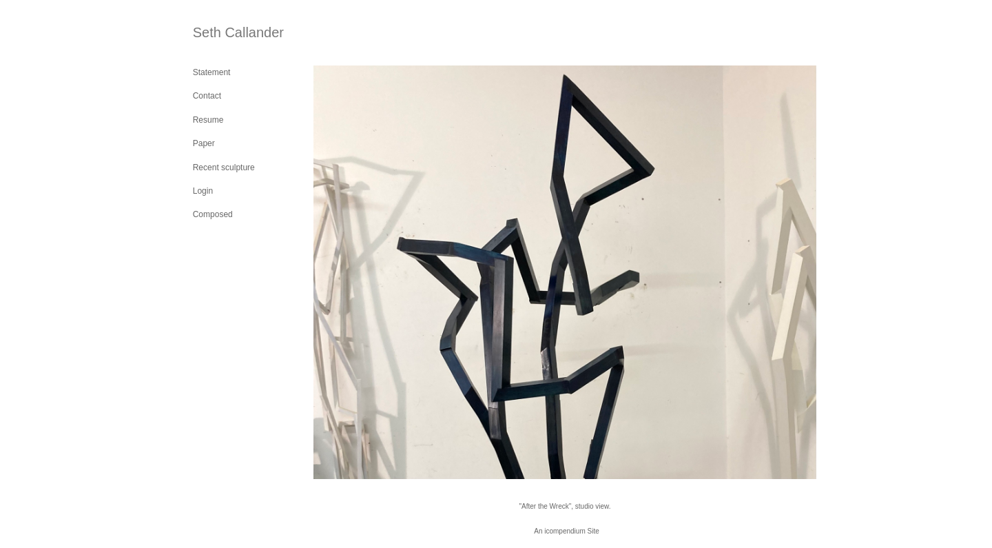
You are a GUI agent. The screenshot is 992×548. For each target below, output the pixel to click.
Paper (204, 143)
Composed (213, 214)
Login (203, 191)
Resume (208, 120)
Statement (212, 72)
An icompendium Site (566, 531)
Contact (207, 96)
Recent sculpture (224, 167)
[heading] (227, 32)
